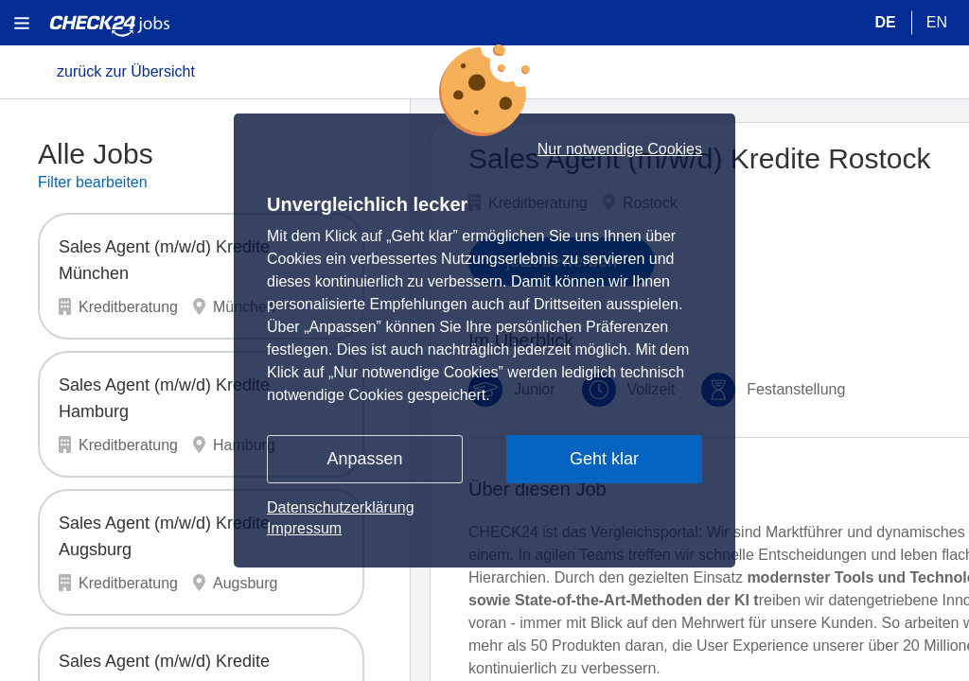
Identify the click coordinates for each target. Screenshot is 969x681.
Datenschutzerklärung (340, 507)
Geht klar (604, 458)
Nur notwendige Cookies (619, 149)
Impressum (304, 528)
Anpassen (364, 458)
